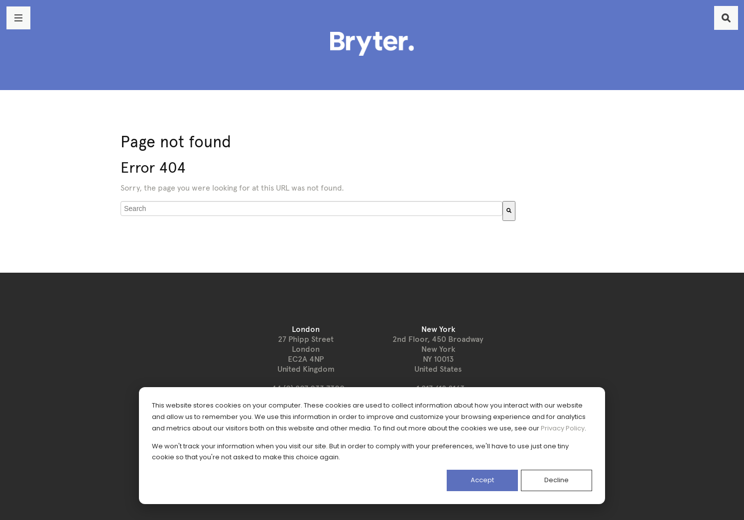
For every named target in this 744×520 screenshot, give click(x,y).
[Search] (508, 211)
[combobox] (311, 208)
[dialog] (372, 445)
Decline (556, 480)
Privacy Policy (563, 428)
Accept (482, 480)
